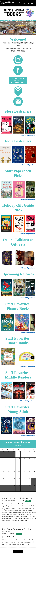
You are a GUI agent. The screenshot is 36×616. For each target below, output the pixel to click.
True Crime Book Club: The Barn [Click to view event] (17, 529)
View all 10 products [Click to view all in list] (28, 135)
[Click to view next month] (33, 446)
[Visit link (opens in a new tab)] (18, 60)
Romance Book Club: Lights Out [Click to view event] (17, 498)
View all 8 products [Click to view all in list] (28, 268)
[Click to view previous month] (2, 446)
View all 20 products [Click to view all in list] (27, 367)
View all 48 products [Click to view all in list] (27, 234)
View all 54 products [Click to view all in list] (27, 435)
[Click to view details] (6, 125)
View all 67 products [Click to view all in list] (28, 298)
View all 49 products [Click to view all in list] (27, 332)
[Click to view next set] (32, 125)
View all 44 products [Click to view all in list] (27, 401)
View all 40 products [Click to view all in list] (27, 199)
